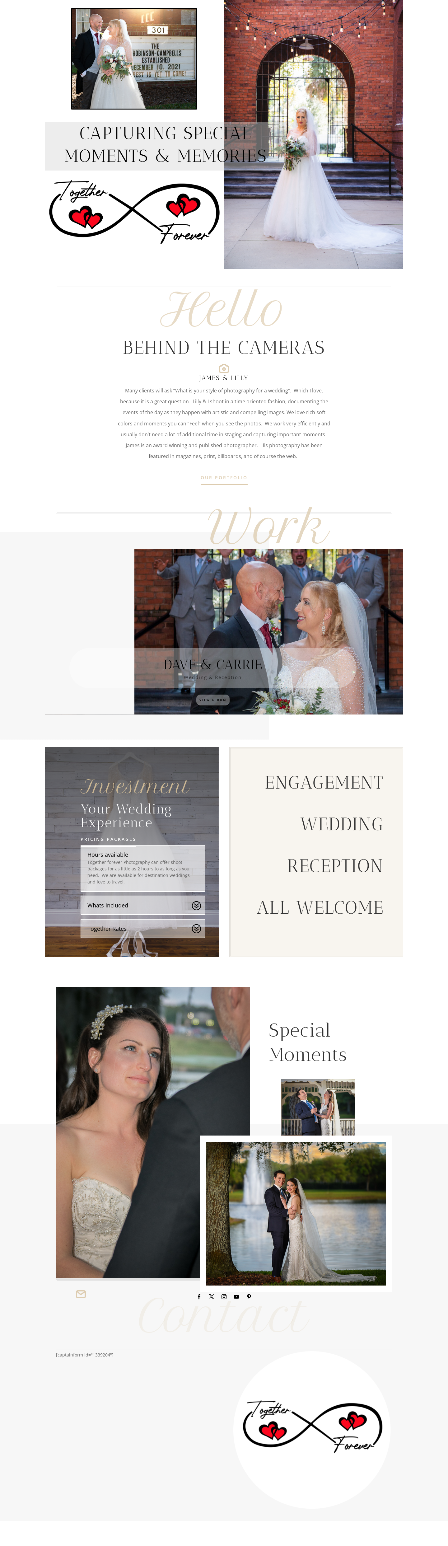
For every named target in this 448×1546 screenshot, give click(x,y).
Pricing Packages (108, 839)
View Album (212, 700)
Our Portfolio (224, 477)
